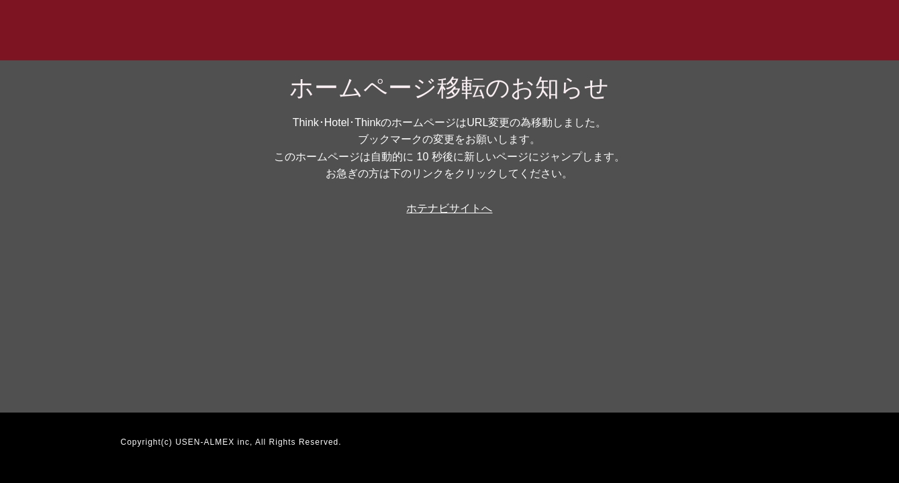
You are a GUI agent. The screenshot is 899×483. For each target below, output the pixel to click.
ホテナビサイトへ (449, 208)
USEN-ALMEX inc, (213, 442)
